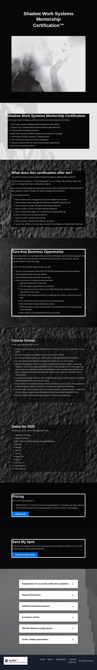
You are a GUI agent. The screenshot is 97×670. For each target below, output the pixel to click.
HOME (42, 662)
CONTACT (72, 665)
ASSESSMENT (61, 662)
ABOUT (51, 662)
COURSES (73, 662)
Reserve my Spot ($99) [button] (25, 557)
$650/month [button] (20, 516)
